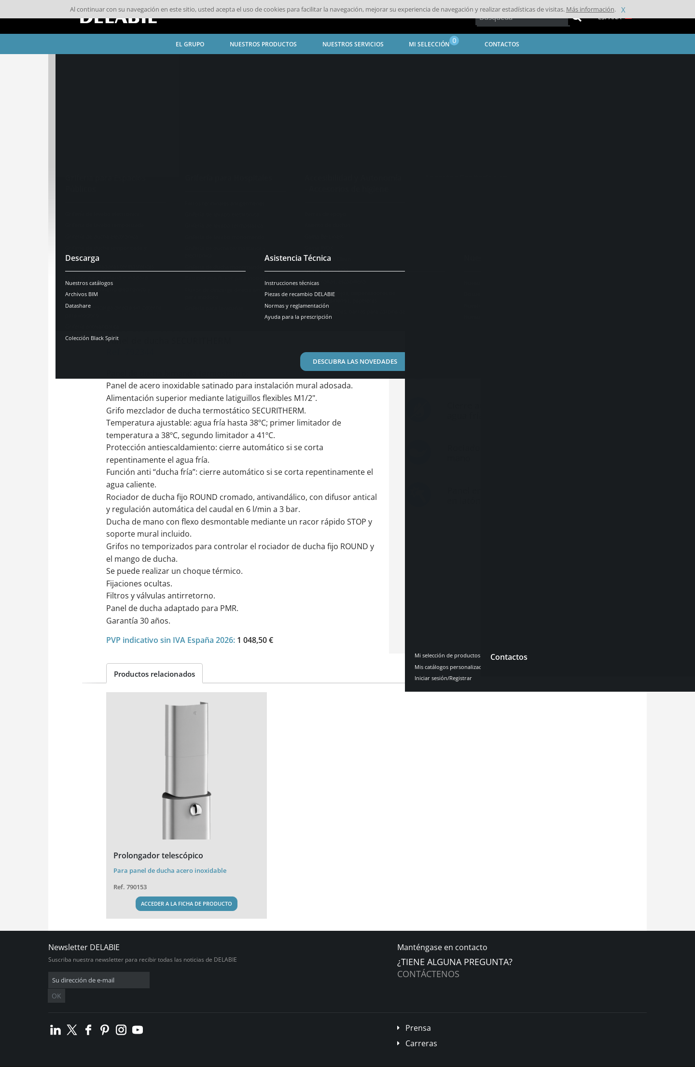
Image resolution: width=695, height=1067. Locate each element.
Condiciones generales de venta (130, 1060)
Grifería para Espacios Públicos (218, 65)
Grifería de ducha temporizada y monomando (334, 65)
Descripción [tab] (134, 292)
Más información (590, 9)
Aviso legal (192, 1060)
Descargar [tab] (256, 292)
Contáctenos (428, 974)
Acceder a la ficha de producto (186, 903)
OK (201, 980)
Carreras (421, 1029)
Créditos (226, 1060)
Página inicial (79, 65)
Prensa (418, 1013)
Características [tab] (197, 292)
